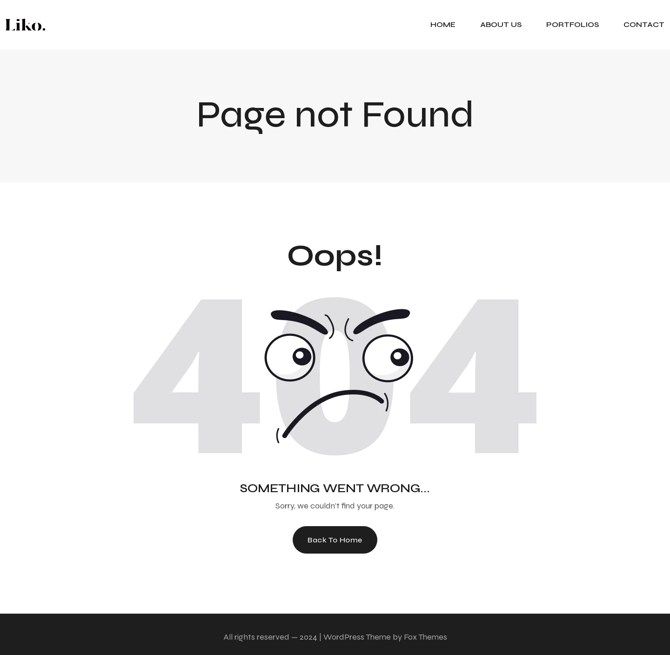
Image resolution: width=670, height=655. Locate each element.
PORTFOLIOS (572, 24)
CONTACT (643, 24)
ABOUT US (501, 24)
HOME (443, 24)
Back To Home (335, 539)
